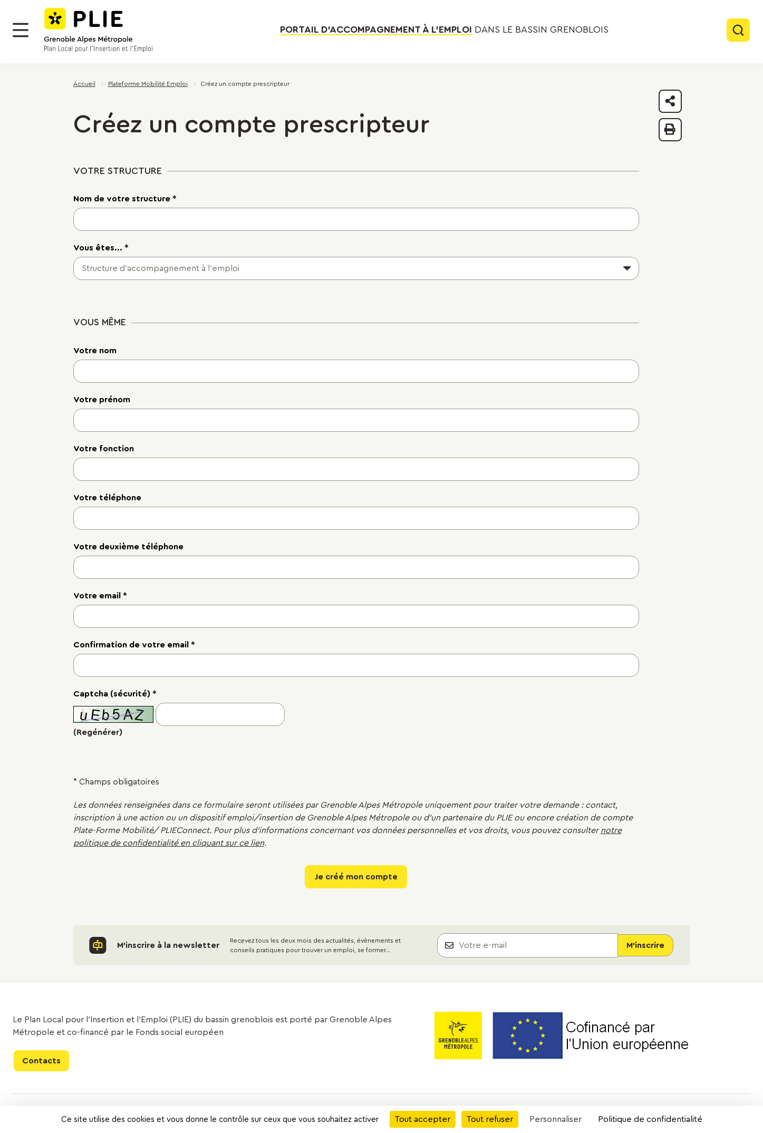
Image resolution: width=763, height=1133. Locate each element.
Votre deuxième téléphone (128, 547)
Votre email (100, 596)
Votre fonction (103, 448)
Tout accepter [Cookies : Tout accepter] (422, 1119)
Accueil (84, 84)
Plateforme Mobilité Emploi (148, 84)
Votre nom (95, 350)
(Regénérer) (97, 732)
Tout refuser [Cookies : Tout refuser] (490, 1119)
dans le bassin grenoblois (444, 30)
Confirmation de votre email (134, 645)
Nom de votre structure (125, 199)
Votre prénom (101, 399)
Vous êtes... (101, 248)
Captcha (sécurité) (115, 694)
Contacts (41, 1061)
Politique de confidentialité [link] (650, 1119)
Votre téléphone (107, 497)
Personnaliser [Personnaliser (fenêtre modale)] (555, 1119)
